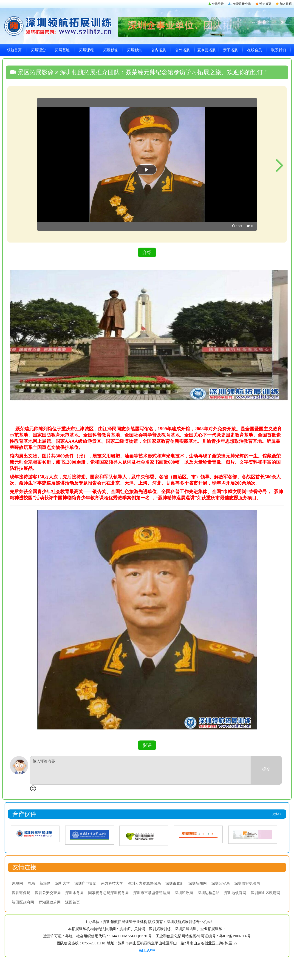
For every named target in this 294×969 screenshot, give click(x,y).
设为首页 (263, 4)
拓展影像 (110, 50)
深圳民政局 (184, 893)
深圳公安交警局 (48, 893)
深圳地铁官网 (235, 893)
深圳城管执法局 (247, 883)
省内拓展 (158, 50)
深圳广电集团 (85, 883)
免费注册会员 (239, 4)
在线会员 (254, 50)
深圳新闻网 (197, 883)
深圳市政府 (174, 883)
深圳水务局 (74, 893)
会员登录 (216, 4)
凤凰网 (17, 883)
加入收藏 (284, 4)
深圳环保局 (21, 893)
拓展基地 (62, 50)
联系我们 (278, 50)
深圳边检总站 (209, 893)
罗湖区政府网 (50, 902)
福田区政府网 (23, 902)
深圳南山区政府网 (265, 893)
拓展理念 (38, 50)
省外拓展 (182, 50)
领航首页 (14, 50)
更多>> (277, 814)
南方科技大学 (112, 883)
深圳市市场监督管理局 (151, 893)
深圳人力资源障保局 (144, 883)
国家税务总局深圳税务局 (108, 893)
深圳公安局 (220, 883)
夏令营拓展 (206, 50)
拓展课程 (86, 50)
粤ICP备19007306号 (235, 936)
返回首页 (72, 902)
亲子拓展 (230, 50)
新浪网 (45, 883)
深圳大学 (62, 883)
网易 (31, 883)
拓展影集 (134, 50)
